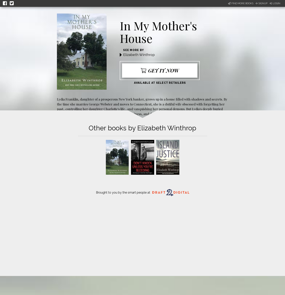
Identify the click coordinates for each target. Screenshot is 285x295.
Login (274, 3)
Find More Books (240, 3)
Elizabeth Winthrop (139, 55)
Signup (261, 3)
